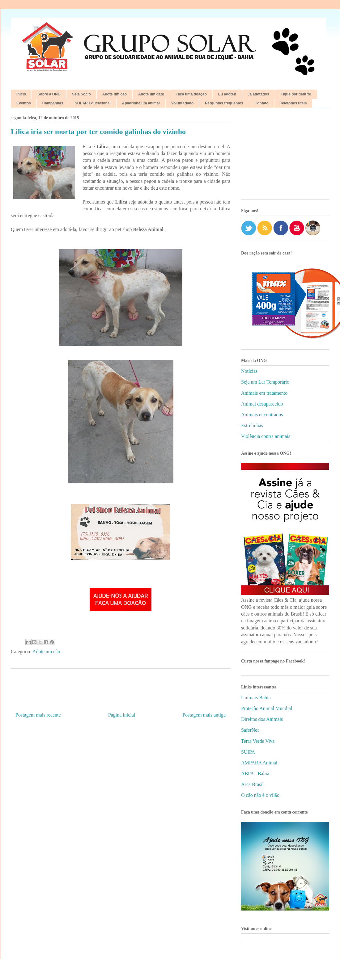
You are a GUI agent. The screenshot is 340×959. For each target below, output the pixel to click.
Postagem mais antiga (204, 714)
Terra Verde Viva (257, 741)
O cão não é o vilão (260, 795)
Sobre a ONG (49, 94)
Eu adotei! (227, 94)
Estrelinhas (252, 425)
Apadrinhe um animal (141, 103)
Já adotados (258, 94)
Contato (262, 103)
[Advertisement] (285, 156)
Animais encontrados (262, 414)
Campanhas (52, 103)
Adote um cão (114, 94)
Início (21, 94)
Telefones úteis (293, 103)
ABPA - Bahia (255, 773)
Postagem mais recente (38, 714)
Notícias (249, 371)
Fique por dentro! (296, 94)
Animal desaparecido (262, 403)
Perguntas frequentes (224, 103)
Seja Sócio (81, 94)
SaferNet (250, 730)
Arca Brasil (252, 784)
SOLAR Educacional (93, 103)
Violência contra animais (265, 436)
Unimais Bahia (256, 697)
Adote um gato (151, 94)
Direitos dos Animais (262, 719)
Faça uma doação (191, 94)
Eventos (23, 103)
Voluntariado (182, 103)
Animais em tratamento (264, 393)
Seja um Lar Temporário (265, 382)
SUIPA (248, 752)
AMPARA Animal (259, 762)
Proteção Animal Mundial (266, 708)
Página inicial (121, 714)
